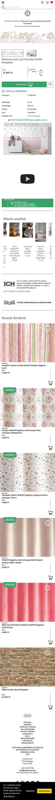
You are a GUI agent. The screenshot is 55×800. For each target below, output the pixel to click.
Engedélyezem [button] (44, 791)
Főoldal (7, 21)
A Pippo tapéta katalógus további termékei (34, 302)
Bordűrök (15, 21)
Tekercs (34, 71)
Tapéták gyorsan (27, 727)
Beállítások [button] (9, 796)
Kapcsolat (28, 741)
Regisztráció (27, 743)
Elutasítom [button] (30, 791)
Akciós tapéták (28, 732)
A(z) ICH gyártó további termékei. (16, 291)
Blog (27, 736)
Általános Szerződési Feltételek (27, 748)
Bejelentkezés (27, 738)
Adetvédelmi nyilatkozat (27, 750)
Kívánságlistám (27, 752)
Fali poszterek (27, 729)
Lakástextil (27, 734)
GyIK (27, 754)
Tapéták (27, 725)
